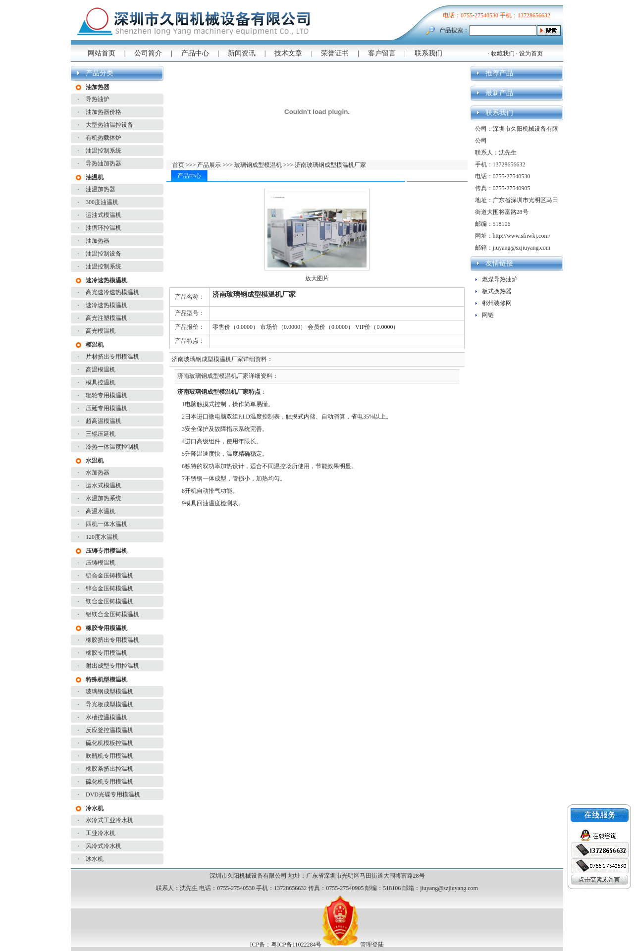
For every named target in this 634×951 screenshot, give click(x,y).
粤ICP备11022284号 (296, 944)
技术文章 (288, 53)
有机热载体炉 (103, 137)
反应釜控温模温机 (109, 730)
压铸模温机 (100, 562)
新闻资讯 (242, 53)
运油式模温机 (103, 214)
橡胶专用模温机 (106, 652)
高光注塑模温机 (106, 318)
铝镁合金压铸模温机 (112, 614)
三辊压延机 (100, 433)
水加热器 (97, 472)
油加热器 (97, 240)
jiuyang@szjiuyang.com (522, 247)
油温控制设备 (103, 253)
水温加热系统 (103, 498)
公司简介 (148, 53)
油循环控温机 (103, 227)
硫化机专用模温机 (109, 781)
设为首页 (531, 53)
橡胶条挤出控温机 (109, 768)
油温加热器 (100, 189)
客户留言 (382, 53)
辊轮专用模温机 (106, 395)
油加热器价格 (103, 111)
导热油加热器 (103, 163)
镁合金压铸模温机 (109, 601)
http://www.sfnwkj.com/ (522, 235)
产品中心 (195, 53)
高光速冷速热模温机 (112, 292)
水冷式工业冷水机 (109, 820)
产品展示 (208, 164)
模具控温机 (100, 382)
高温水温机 (100, 511)
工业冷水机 (100, 833)
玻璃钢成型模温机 (109, 691)
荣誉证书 (335, 53)
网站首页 (101, 53)
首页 (179, 164)
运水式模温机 (103, 485)
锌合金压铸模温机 (109, 588)
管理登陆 (372, 944)
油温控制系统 (103, 150)
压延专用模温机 (106, 408)
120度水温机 (102, 536)
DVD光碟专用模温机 (113, 794)
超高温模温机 (103, 421)
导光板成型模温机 (109, 704)
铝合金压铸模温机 (109, 575)
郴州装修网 (497, 303)
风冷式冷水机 (103, 846)
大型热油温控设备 (109, 124)
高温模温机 (100, 369)
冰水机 (95, 858)
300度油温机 (102, 202)
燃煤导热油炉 (500, 279)
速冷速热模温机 (106, 305)
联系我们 (428, 53)
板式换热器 (497, 291)
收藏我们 (503, 53)
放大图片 (317, 278)
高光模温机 (100, 330)
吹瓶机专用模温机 (109, 755)
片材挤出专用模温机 (112, 356)
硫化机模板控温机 (109, 743)
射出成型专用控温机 (112, 665)
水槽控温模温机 (106, 717)
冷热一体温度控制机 (112, 446)
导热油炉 (97, 99)
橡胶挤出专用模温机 (112, 639)
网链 (488, 315)
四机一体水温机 (106, 524)
